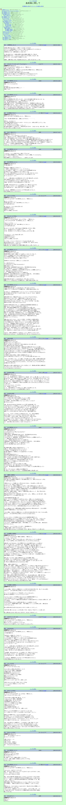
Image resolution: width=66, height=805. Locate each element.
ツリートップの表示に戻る (37, 6)
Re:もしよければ (6, 36)
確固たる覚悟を (7, 29)
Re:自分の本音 (7, 25)
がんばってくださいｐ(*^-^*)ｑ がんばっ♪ (10, 10)
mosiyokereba (6, 34)
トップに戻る (33, 45)
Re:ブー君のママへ (7, 15)
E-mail (44, 46)
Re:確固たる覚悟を (8, 30)
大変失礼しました (5, 9)
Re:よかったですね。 (7, 20)
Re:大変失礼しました (6, 12)
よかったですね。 (6, 19)
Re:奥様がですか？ (6, 14)
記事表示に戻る (26, 6)
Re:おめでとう (5, 41)
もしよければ (5, 35)
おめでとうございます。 (7, 32)
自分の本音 (6, 24)
